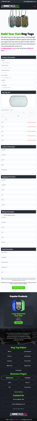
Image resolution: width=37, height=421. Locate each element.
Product (3, 60)
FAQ (9, 387)
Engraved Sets (27, 365)
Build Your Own (9, 377)
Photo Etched (27, 361)
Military (9, 351)
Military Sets (9, 365)
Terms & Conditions (18, 392)
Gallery (9, 382)
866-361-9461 (5, 1)
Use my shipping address (8, 215)
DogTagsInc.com (17, 420)
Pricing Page (18, 370)
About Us (27, 382)
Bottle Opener (27, 356)
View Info (18, 323)
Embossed (9, 361)
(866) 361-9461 (18, 399)
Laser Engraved (27, 351)
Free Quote (27, 377)
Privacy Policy (27, 387)
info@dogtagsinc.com (30, 1)
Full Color (9, 356)
